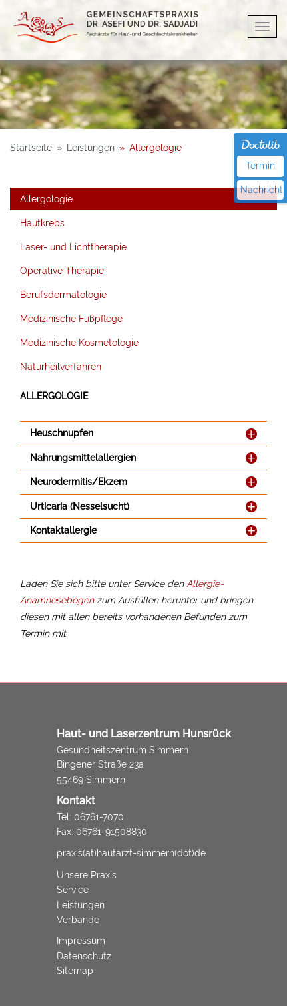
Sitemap (75, 970)
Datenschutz (84, 956)
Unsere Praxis (87, 875)
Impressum (81, 940)
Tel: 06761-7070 (90, 817)
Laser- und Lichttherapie (73, 247)
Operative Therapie (62, 270)
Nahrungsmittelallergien (83, 458)
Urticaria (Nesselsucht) (79, 507)
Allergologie (46, 199)
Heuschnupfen (61, 433)
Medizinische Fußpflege (71, 318)
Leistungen (81, 905)
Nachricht (261, 189)
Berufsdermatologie (63, 294)
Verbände (78, 919)
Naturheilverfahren (60, 366)
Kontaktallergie (63, 531)
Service (73, 889)
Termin (260, 165)
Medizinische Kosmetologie (79, 342)
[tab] (143, 433)
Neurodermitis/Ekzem (78, 482)
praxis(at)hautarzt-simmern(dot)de (131, 853)
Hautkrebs (42, 223)
